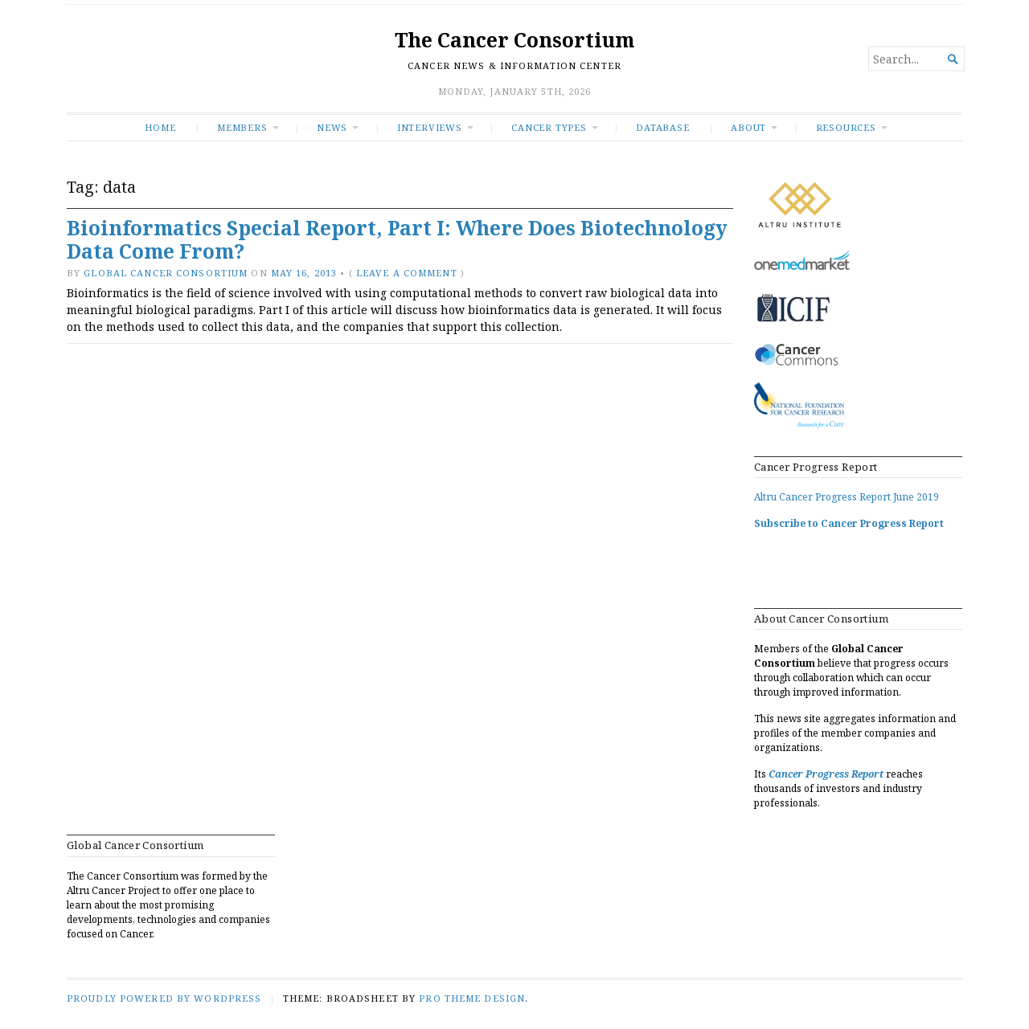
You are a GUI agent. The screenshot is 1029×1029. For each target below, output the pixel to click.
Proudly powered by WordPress (164, 998)
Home (160, 127)
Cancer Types (548, 127)
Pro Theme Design (472, 998)
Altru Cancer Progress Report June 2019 (846, 497)
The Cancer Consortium (514, 40)
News (332, 127)
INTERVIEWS (429, 127)
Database (662, 127)
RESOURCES (846, 127)
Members (242, 127)
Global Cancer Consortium (166, 273)
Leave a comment (406, 273)
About (748, 127)
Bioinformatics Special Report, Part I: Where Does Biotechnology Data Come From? (397, 239)
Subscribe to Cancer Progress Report (849, 523)
